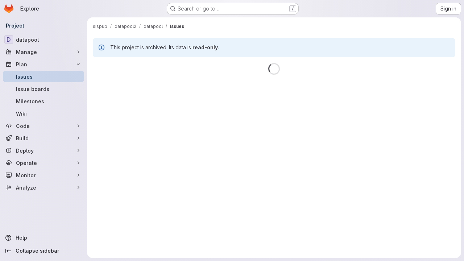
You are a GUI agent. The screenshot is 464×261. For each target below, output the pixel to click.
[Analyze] (43, 187)
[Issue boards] (43, 89)
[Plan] (43, 64)
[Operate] (43, 163)
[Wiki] (43, 113)
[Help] (43, 238)
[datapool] (43, 39)
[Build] (43, 138)
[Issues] (43, 76)
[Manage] (43, 52)
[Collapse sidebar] (43, 251)
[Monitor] (43, 175)
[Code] (43, 126)
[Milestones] (43, 101)
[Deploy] (43, 150)
